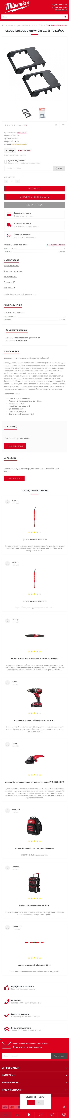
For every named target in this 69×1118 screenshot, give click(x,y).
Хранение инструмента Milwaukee (19, 25)
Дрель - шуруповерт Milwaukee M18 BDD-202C (34, 720)
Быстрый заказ (34, 204)
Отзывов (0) (9, 282)
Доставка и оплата (22, 213)
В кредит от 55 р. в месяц (34, 196)
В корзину (34, 188)
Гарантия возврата (20, 1014)
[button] (59, 4)
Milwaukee (21, 132)
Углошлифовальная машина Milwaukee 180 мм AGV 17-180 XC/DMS (34, 782)
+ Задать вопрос (14, 478)
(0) (26, 125)
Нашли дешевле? (24, 150)
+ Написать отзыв (14, 446)
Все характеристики (56, 245)
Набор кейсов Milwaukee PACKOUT (34, 905)
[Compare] (63, 125)
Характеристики (11, 265)
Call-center (16, 1000)
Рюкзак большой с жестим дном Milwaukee (34, 848)
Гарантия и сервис (22, 234)
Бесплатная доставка (21, 1028)
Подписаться (59, 1056)
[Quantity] (12, 181)
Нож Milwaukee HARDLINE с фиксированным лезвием (34, 658)
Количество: (9, 177)
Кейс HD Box (38, 25)
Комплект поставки (13, 271)
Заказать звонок (61, 10)
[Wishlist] (56, 125)
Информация (10, 276)
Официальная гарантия (22, 986)
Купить (58, 168)
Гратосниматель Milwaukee (35, 539)
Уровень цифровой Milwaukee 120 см (34, 965)
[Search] (65, 17)
